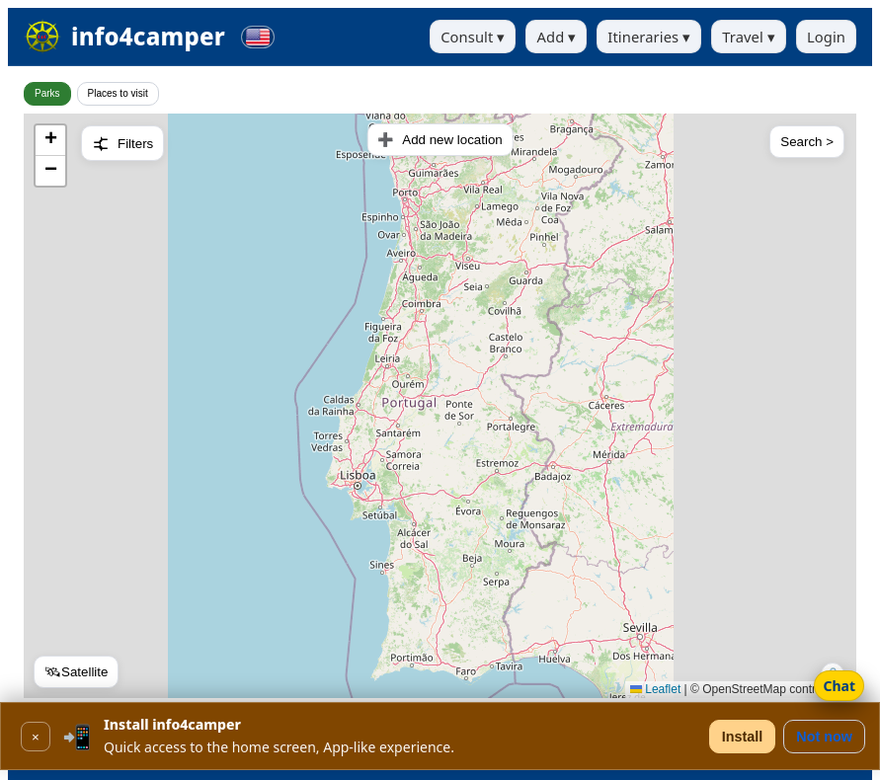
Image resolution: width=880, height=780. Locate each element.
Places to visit (118, 93)
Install (742, 736)
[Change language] (258, 37)
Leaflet (655, 689)
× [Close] (36, 737)
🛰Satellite (76, 671)
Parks (47, 93)
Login (826, 36)
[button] (50, 140)
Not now (824, 736)
